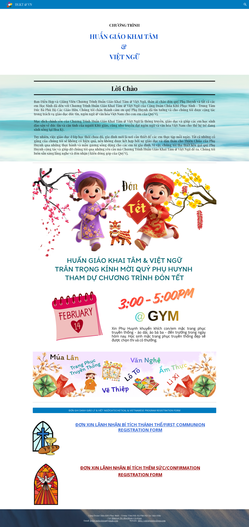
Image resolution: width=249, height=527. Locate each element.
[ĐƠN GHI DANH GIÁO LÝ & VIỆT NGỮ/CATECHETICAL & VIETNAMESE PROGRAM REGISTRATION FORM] (124, 410)
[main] (124, 42)
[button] (245, 4)
